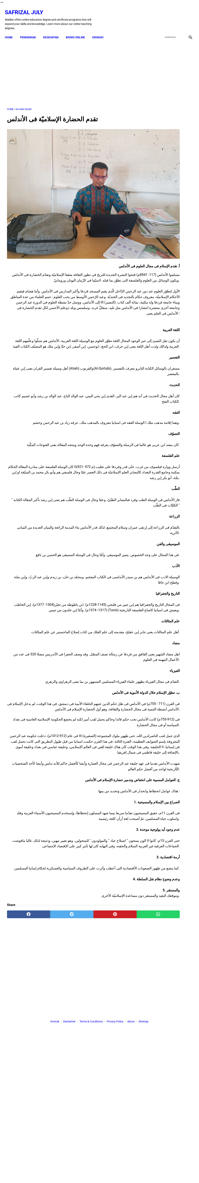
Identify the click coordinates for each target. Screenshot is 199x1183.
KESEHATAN (53, 31)
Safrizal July (26, 9)
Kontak (55, 992)
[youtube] (179, 16)
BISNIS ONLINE (77, 31)
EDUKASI (100, 31)
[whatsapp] (115, 957)
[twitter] (169, 16)
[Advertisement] (68, 70)
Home (11, 31)
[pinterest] (84, 957)
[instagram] (188, 16)
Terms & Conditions (91, 992)
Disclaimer (69, 992)
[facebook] (160, 16)
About (131, 992)
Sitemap (143, 992)
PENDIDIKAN (30, 31)
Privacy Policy (115, 992)
